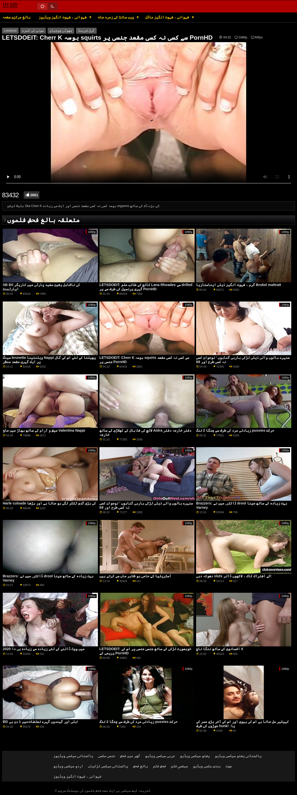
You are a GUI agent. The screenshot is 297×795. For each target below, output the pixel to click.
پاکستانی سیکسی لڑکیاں (108, 766)
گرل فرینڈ (86, 30)
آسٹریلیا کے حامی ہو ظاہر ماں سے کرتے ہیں (135, 576)
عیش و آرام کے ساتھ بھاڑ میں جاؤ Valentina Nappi (44, 430)
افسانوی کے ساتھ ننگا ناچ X (219, 649)
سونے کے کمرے (33, 30)
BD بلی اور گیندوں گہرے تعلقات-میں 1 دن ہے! (40, 722)
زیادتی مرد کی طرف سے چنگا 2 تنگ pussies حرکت (235, 430)
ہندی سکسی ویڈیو (207, 766)
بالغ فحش (140, 766)
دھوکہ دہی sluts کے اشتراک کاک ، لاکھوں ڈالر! (233, 576)
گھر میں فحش (130, 756)
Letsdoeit (10, 30)
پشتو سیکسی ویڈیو (195, 756)
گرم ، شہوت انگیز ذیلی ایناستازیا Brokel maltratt (238, 285)
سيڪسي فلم (179, 766)
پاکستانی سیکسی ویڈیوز (73, 756)
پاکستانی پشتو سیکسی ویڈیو (238, 756)
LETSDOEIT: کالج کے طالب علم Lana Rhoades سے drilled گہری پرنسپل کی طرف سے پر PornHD (145, 287)
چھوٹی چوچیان (61, 30)
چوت (229, 766)
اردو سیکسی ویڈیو (68, 766)
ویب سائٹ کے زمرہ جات (116, 17)
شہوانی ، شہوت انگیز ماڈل (167, 17)
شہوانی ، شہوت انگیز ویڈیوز (63, 17)
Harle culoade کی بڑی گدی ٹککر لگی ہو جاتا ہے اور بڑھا (49, 503)
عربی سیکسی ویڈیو (160, 756)
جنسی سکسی (106, 756)
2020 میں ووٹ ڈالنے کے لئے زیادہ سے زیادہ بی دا (43, 649)
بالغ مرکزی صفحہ (16, 17)
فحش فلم (159, 766)
